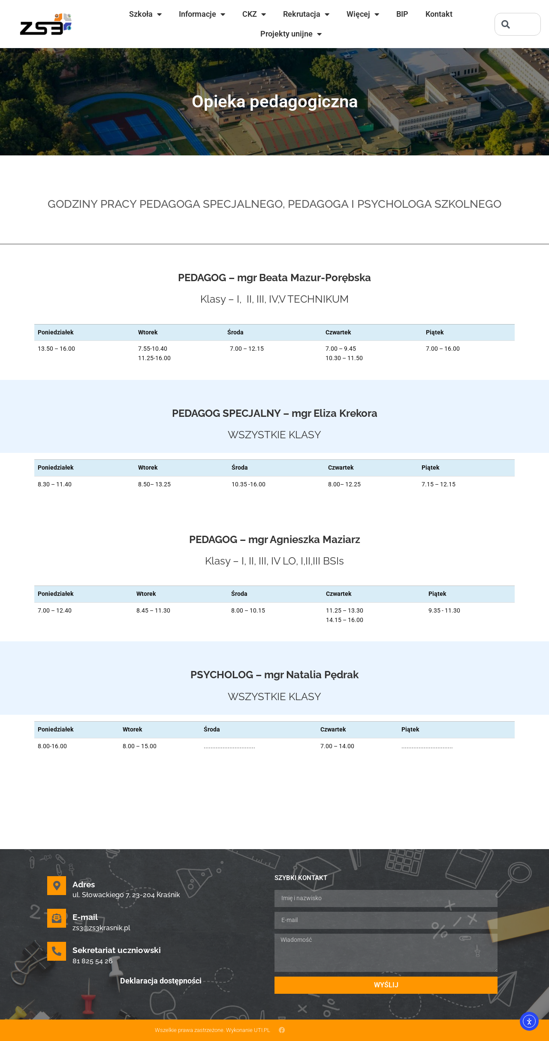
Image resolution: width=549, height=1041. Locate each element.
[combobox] (518, 24)
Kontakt (438, 13)
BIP (402, 13)
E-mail (85, 917)
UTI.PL (262, 1030)
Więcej (363, 14)
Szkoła (145, 14)
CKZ (254, 14)
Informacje (202, 14)
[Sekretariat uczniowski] (56, 951)
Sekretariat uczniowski (116, 950)
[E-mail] (56, 918)
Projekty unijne (291, 34)
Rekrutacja (306, 14)
